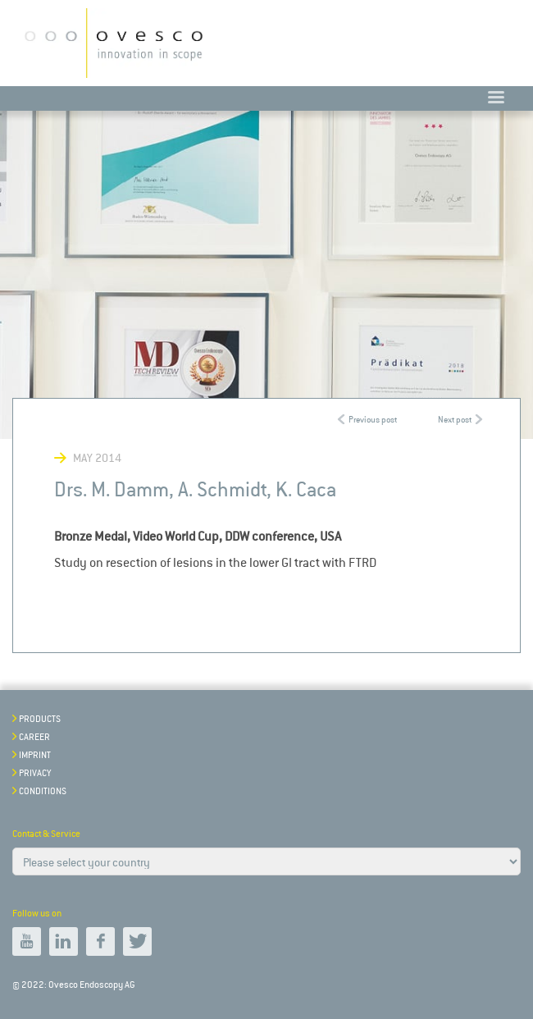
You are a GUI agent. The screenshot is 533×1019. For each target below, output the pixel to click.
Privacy (35, 773)
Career (34, 737)
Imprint (35, 755)
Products (40, 719)
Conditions (42, 791)
